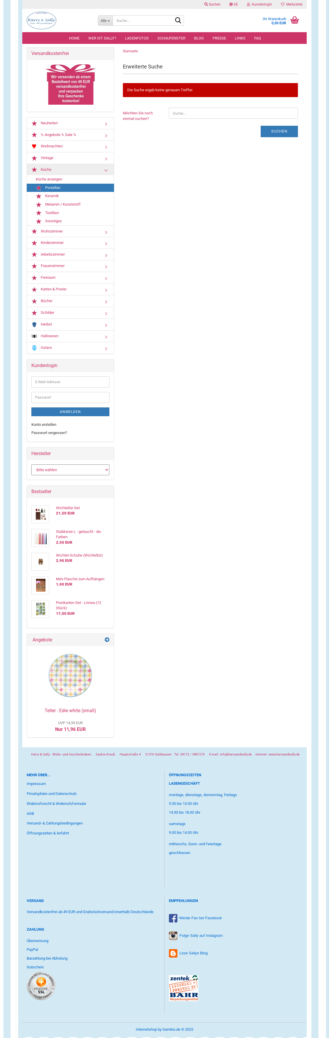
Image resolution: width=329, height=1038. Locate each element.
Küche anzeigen (49, 180)
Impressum (36, 785)
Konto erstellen (43, 426)
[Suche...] (105, 20)
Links (240, 38)
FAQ (257, 38)
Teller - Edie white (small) (70, 711)
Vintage (42, 159)
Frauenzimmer (48, 267)
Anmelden (70, 413)
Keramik (47, 197)
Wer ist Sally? (102, 38)
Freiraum (43, 279)
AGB (30, 814)
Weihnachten (47, 147)
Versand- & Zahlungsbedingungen (55, 824)
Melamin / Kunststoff (58, 205)
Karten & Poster (49, 290)
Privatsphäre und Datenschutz (52, 795)
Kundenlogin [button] (259, 4)
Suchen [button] (212, 4)
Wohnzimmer (47, 232)
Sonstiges (49, 222)
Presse (219, 38)
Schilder (42, 314)
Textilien (47, 214)
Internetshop (146, 1030)
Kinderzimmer (47, 244)
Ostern (41, 349)
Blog (199, 38)
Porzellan (48, 189)
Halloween (44, 337)
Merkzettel (291, 4)
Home (74, 38)
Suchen (279, 132)
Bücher (41, 302)
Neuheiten (44, 124)
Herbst (41, 325)
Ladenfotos (137, 38)
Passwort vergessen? (49, 434)
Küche (41, 170)
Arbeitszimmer (48, 255)
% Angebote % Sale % (53, 136)
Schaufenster (171, 38)
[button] (233, 4)
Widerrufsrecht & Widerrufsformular (56, 805)
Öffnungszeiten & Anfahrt (48, 834)
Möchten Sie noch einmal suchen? (138, 117)
